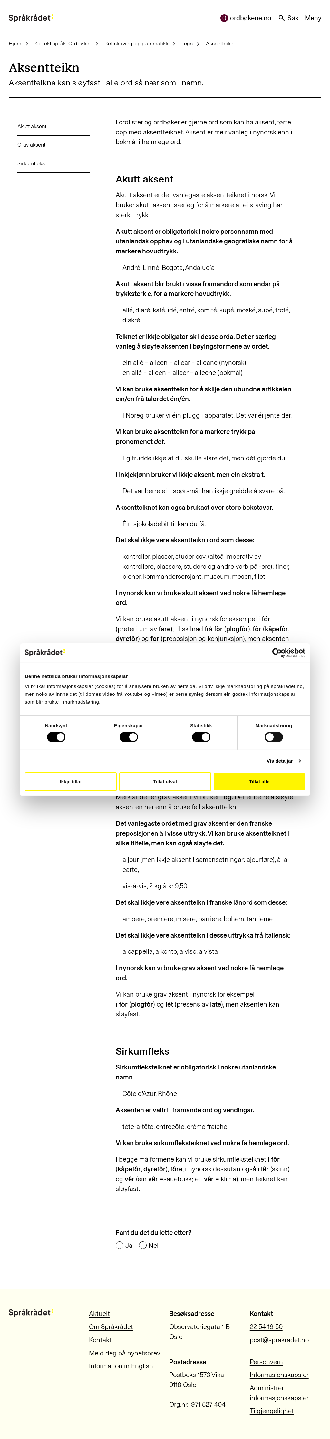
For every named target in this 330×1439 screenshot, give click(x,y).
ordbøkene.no (245, 18)
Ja (128, 1245)
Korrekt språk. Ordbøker (62, 43)
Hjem (15, 43)
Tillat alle (259, 781)
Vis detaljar (280, 761)
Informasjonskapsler (279, 1375)
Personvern (266, 1362)
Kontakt (100, 1340)
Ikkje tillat (71, 781)
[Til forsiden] (31, 18)
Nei (154, 1245)
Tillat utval (165, 781)
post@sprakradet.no (279, 1340)
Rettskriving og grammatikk (136, 43)
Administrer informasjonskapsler (279, 1393)
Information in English (121, 1366)
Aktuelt (99, 1313)
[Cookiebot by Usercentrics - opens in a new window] (277, 652)
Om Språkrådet (111, 1327)
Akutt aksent (23, 126)
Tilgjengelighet (272, 1411)
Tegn (187, 43)
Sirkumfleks (22, 163)
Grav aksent (23, 145)
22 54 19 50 (266, 1327)
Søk (288, 18)
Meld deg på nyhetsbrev (124, 1353)
